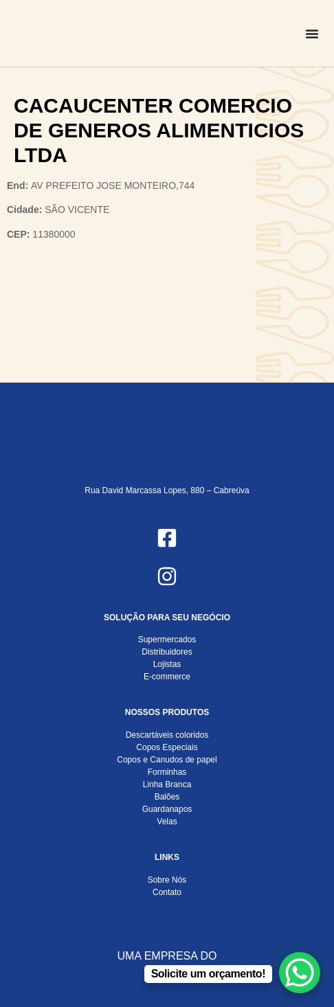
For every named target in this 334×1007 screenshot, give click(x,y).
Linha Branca (167, 784)
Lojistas (167, 664)
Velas (167, 821)
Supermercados (167, 639)
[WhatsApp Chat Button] (299, 972)
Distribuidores (167, 652)
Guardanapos (167, 809)
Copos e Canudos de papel (166, 760)
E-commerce (167, 676)
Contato (167, 892)
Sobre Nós (167, 880)
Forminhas (167, 772)
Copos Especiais (166, 747)
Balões (167, 797)
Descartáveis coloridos (167, 735)
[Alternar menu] (312, 34)
